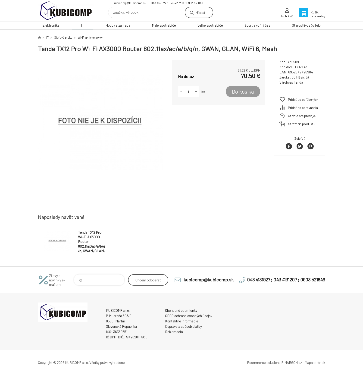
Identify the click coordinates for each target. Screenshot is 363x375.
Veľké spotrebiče (210, 25)
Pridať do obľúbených (303, 99)
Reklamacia (174, 332)
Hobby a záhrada (118, 25)
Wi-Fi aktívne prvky (90, 37)
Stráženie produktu (301, 124)
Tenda (298, 82)
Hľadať (200, 12)
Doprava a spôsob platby (183, 326)
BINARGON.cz (291, 362)
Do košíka (243, 91)
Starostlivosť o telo (306, 25)
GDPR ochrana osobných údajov (188, 316)
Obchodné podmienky (181, 310)
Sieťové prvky (63, 37)
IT (82, 25)
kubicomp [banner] (66, 11)
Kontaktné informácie (181, 321)
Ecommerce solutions (264, 362)
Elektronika (50, 25)
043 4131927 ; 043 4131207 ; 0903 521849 (177, 3)
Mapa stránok (315, 362)
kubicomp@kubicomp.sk (129, 3)
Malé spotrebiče (164, 25)
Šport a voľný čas (257, 25)
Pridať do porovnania (303, 108)
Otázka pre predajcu (302, 116)
